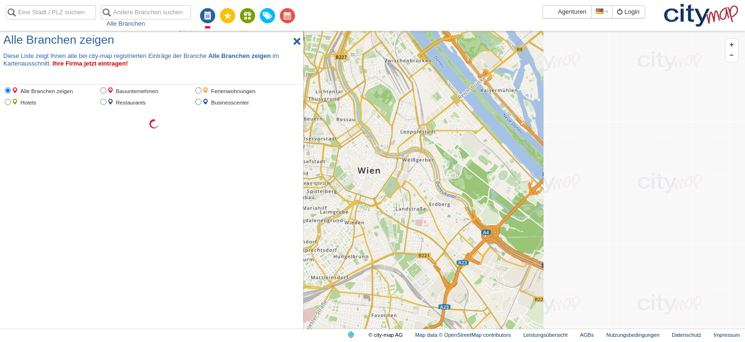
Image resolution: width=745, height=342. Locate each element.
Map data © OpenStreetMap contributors (463, 335)
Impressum (727, 335)
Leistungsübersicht (545, 335)
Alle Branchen (125, 23)
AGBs (587, 335)
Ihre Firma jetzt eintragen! (90, 63)
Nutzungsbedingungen (632, 335)
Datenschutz (686, 335)
